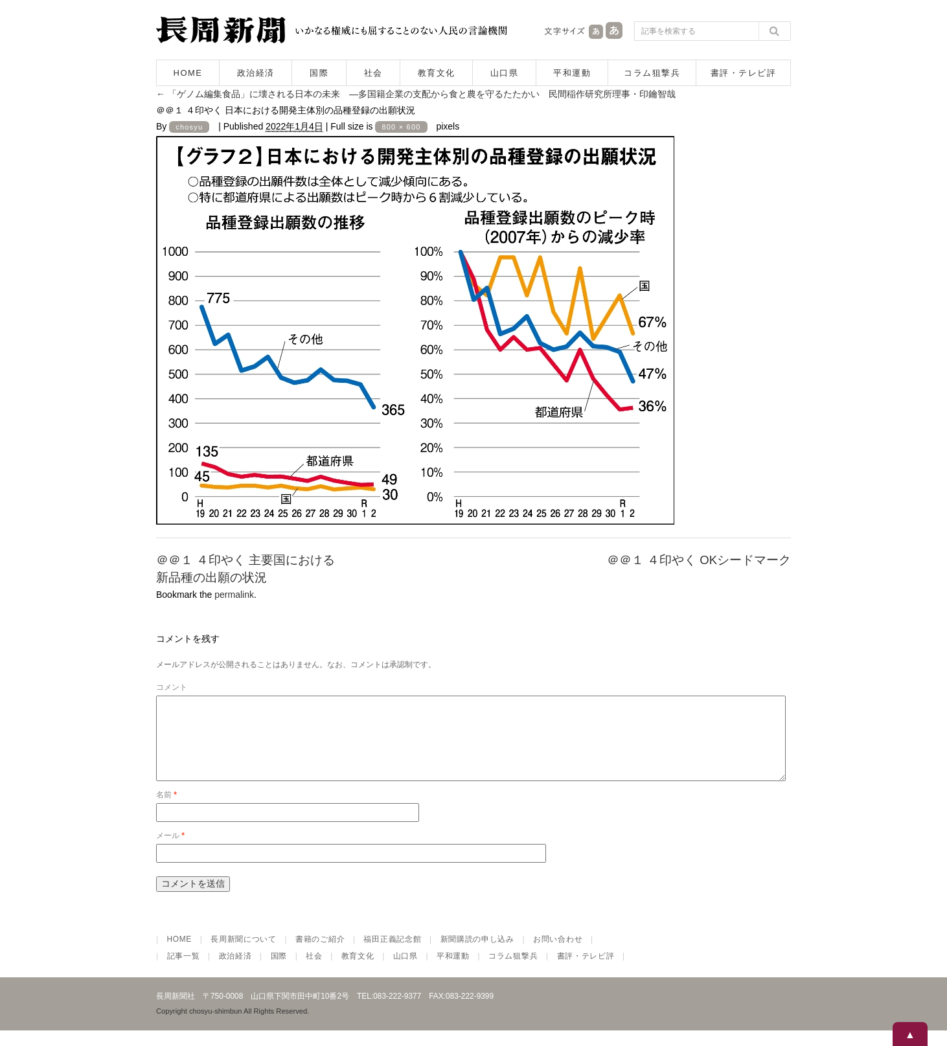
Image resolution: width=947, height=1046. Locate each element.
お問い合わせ (557, 954)
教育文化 (436, 73)
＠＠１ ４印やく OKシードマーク (699, 560)
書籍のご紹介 (320, 954)
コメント (171, 687)
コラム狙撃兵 (652, 73)
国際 (319, 73)
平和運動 (572, 73)
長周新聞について (244, 954)
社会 (373, 73)
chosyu (189, 127)
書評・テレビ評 (744, 73)
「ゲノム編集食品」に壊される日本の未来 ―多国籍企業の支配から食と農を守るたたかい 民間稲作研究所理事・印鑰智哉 (416, 94)
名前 (166, 810)
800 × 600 (401, 127)
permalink (234, 594)
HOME (188, 73)
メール (170, 851)
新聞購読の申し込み (477, 954)
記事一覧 (183, 971)
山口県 (504, 73)
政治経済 (256, 73)
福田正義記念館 (392, 954)
